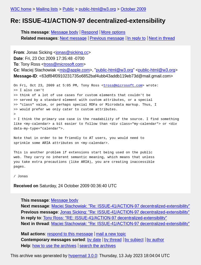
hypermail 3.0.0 (82, 255)
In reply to (136, 38)
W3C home (20, 9)
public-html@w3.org (97, 9)
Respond (89, 32)
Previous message (107, 38)
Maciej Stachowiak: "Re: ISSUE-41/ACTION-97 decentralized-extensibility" (121, 206)
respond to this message (70, 234)
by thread (113, 239)
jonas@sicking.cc (72, 52)
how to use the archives (54, 245)
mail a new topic (111, 234)
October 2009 (133, 9)
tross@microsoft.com (63, 64)
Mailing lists (47, 9)
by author (155, 239)
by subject (134, 239)
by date (94, 239)
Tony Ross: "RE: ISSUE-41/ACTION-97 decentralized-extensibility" (105, 218)
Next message (73, 38)
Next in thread (162, 38)
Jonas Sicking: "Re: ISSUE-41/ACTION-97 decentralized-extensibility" (124, 212)
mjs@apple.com (75, 70)
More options (113, 32)
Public (68, 9)
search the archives (98, 245)
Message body (64, 32)
